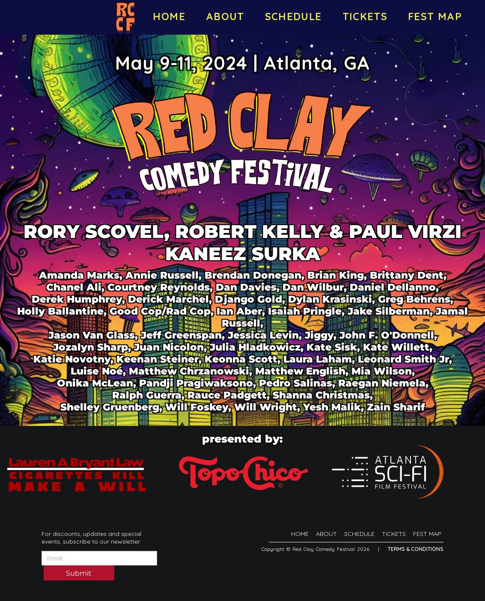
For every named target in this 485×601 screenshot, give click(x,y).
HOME (169, 16)
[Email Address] (99, 558)
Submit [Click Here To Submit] (79, 573)
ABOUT (225, 16)
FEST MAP (435, 16)
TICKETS (365, 16)
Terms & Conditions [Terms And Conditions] (415, 549)
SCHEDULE (293, 16)
